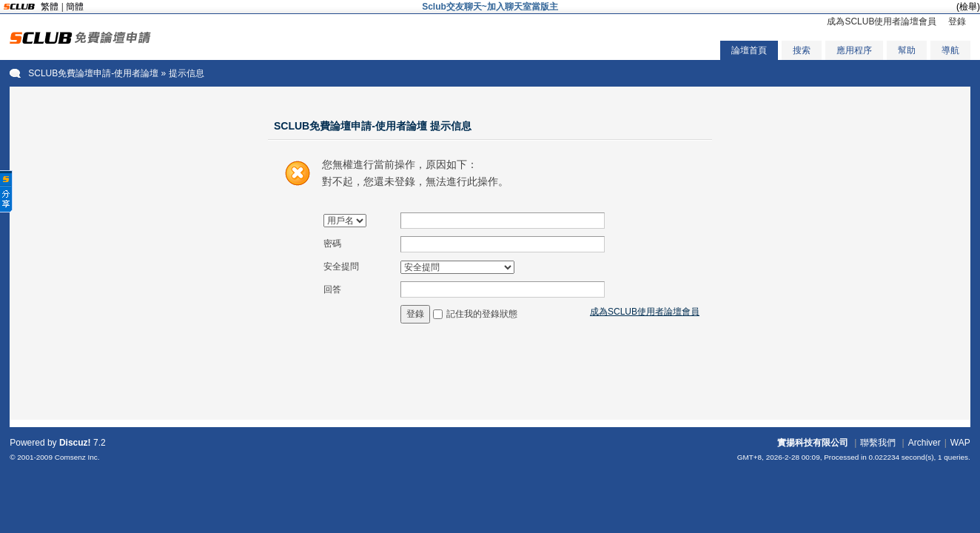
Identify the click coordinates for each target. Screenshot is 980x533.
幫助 (907, 50)
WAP (960, 443)
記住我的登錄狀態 (481, 314)
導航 (950, 50)
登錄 (957, 21)
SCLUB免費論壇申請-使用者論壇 (93, 73)
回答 (332, 289)
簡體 (75, 6)
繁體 (49, 6)
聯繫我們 (878, 443)
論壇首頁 (749, 50)
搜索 (801, 50)
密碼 (332, 243)
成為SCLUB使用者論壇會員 (881, 21)
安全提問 (341, 266)
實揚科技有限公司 (812, 443)
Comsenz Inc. (77, 457)
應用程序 (854, 50)
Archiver (924, 443)
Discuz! (75, 443)
